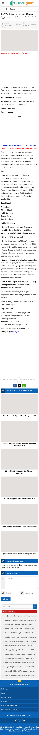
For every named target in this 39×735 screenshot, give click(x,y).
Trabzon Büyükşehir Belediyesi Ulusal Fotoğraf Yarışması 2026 (19, 444)
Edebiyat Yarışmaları (18, 17)
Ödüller (18, 24)
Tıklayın (15, 331)
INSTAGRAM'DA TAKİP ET (13, 145)
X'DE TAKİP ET (30, 145)
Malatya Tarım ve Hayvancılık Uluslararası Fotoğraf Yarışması (20, 675)
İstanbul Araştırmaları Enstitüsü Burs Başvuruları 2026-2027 (20, 637)
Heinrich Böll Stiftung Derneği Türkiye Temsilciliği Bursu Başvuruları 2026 (20, 633)
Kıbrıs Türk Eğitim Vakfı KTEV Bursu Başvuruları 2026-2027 (20, 671)
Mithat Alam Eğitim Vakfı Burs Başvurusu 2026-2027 (20, 629)
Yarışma (9, 17)
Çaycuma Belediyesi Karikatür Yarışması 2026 (19, 554)
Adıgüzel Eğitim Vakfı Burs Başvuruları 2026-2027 (20, 667)
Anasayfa (3, 17)
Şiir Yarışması (26, 24)
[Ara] (17, 606)
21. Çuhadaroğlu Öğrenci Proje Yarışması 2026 (19, 416)
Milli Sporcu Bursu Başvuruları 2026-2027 (19, 646)
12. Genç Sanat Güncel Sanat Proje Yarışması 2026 (19, 526)
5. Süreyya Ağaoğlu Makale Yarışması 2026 (19, 499)
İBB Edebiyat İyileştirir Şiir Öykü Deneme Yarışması (19, 472)
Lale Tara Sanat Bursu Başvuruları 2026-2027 (20, 641)
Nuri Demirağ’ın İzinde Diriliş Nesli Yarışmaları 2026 (20, 663)
